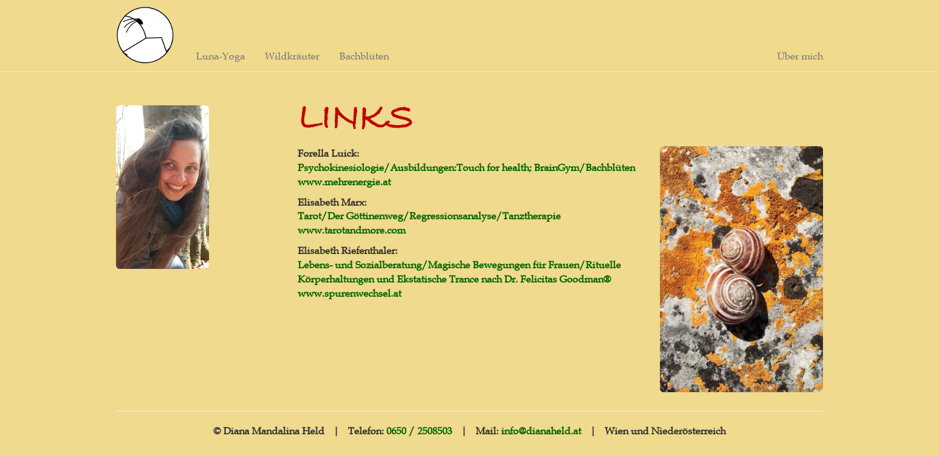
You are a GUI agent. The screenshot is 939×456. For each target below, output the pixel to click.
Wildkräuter (292, 56)
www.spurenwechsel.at (349, 293)
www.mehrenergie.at (344, 181)
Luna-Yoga (220, 56)
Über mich (800, 56)
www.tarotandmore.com (352, 230)
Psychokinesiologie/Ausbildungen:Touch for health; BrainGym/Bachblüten (466, 167)
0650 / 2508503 (419, 430)
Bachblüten (364, 56)
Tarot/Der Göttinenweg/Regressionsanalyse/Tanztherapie (429, 215)
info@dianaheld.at (541, 430)
